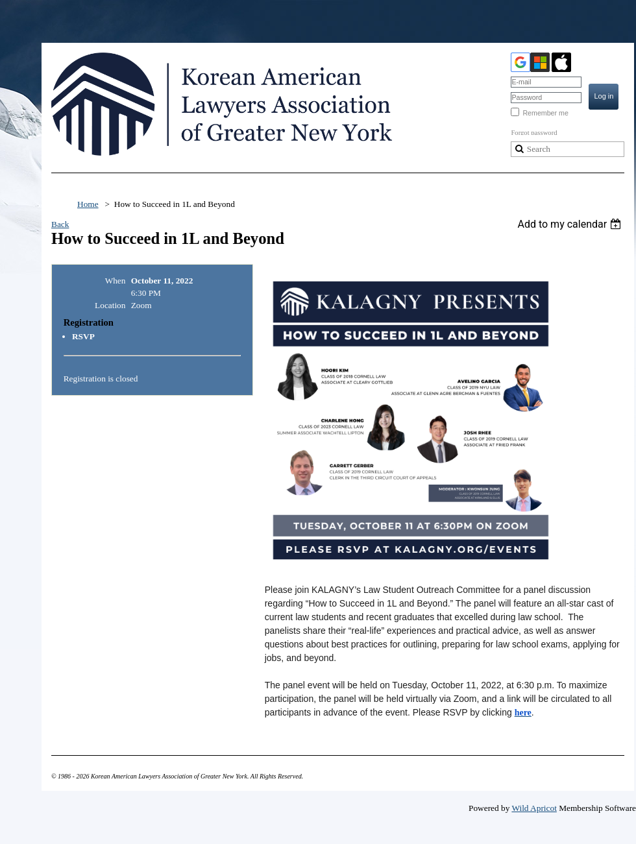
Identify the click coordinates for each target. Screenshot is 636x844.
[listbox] (570, 224)
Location (110, 305)
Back (60, 224)
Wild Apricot (533, 808)
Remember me (545, 113)
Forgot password (534, 132)
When (115, 280)
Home (88, 204)
